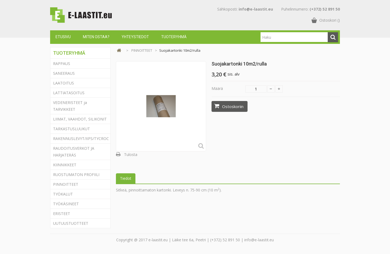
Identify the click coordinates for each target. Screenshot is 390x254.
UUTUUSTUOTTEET (70, 223)
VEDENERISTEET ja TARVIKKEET (70, 106)
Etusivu (63, 37)
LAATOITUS (63, 83)
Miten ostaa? (96, 37)
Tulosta (130, 154)
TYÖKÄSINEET (66, 203)
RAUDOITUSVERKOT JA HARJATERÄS (73, 152)
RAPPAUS (61, 63)
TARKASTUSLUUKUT (71, 128)
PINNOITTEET (65, 184)
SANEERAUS (64, 73)
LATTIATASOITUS (68, 92)
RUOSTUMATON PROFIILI (76, 174)
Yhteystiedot (135, 37)
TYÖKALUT (63, 194)
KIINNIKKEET (64, 164)
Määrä (217, 88)
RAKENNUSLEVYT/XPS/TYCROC (81, 138)
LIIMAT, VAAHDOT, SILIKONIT (80, 119)
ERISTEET (61, 213)
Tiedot (125, 178)
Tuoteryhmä (174, 37)
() (329, 20)
